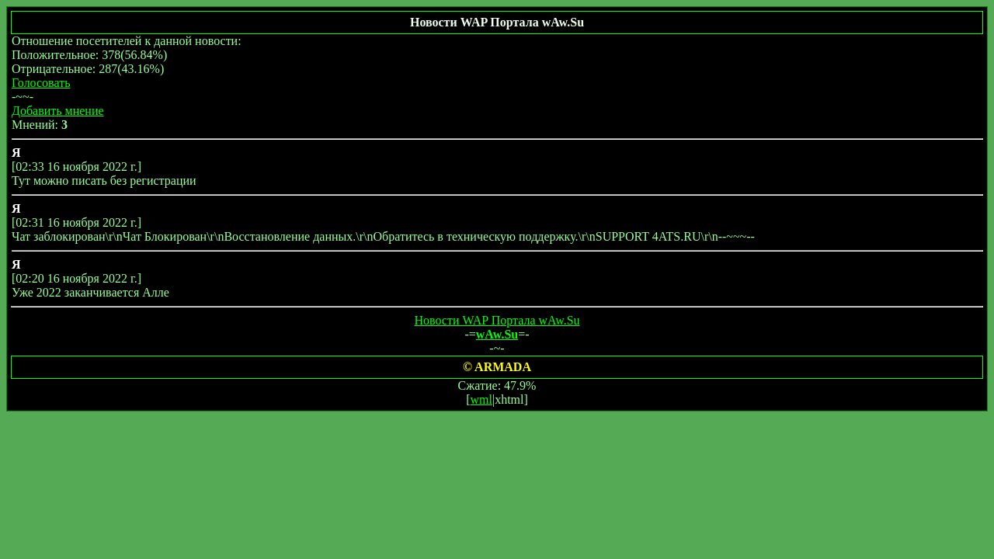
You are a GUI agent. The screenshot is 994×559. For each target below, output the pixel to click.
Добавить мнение (58, 110)
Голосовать (41, 82)
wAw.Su (497, 334)
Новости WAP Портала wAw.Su (496, 320)
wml (481, 399)
